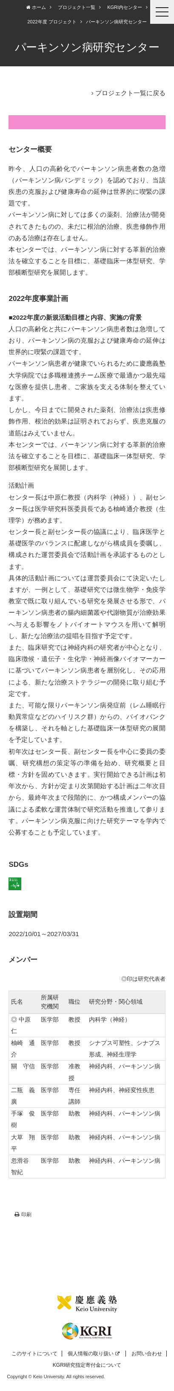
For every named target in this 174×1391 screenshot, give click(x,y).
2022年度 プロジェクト (52, 21)
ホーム (36, 7)
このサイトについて (34, 1354)
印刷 (22, 1215)
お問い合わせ (146, 1354)
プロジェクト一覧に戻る (130, 93)
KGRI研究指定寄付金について (87, 1365)
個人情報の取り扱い (94, 1354)
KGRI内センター (124, 7)
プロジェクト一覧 (76, 7)
